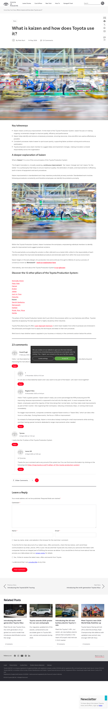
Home (5, 10)
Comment (16, 502)
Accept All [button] (65, 358)
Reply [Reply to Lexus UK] (20, 469)
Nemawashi (16, 305)
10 (61, 644)
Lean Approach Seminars (44, 326)
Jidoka (14, 291)
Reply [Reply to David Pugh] (14, 366)
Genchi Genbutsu (18, 302)
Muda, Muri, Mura (18, 310)
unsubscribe (32, 562)
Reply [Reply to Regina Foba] (20, 426)
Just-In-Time (16, 294)
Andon (14, 289)
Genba (14, 313)
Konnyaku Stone (18, 281)
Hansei (14, 286)
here (100, 63)
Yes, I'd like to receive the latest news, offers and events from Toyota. (38, 557)
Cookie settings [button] (43, 358)
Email (57, 530)
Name (14, 530)
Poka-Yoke (16, 283)
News (14, 10)
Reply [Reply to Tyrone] (14, 444)
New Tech (10, 10)
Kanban (14, 307)
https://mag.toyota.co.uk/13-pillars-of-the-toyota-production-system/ (54, 465)
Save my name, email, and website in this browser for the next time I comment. (41, 540)
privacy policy (40, 553)
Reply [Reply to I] (20, 384)
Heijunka (15, 297)
